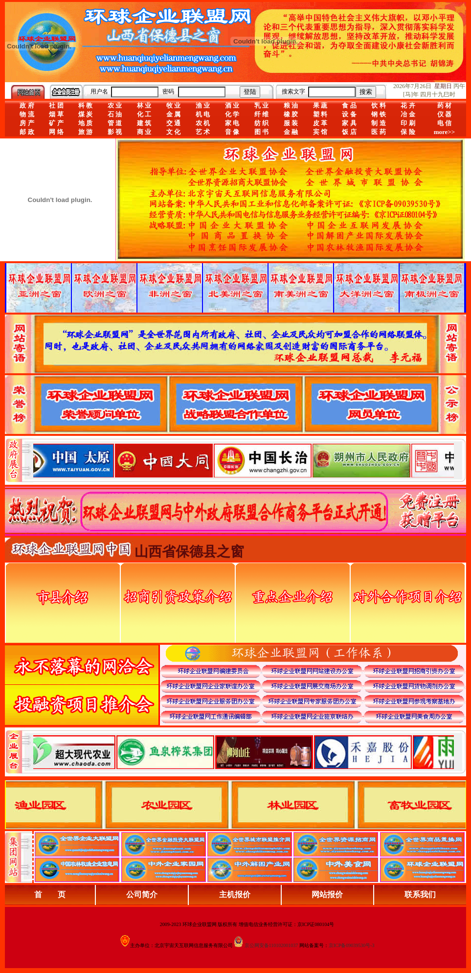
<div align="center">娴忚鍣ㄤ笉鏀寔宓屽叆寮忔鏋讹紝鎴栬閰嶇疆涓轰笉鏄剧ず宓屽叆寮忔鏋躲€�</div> (243, 460)
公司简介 (141, 894)
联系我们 (420, 894)
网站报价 (327, 894)
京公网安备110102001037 (271, 945)
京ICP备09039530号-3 (352, 945)
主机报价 (234, 894)
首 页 (50, 894)
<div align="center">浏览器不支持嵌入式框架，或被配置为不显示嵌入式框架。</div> (243, 752)
